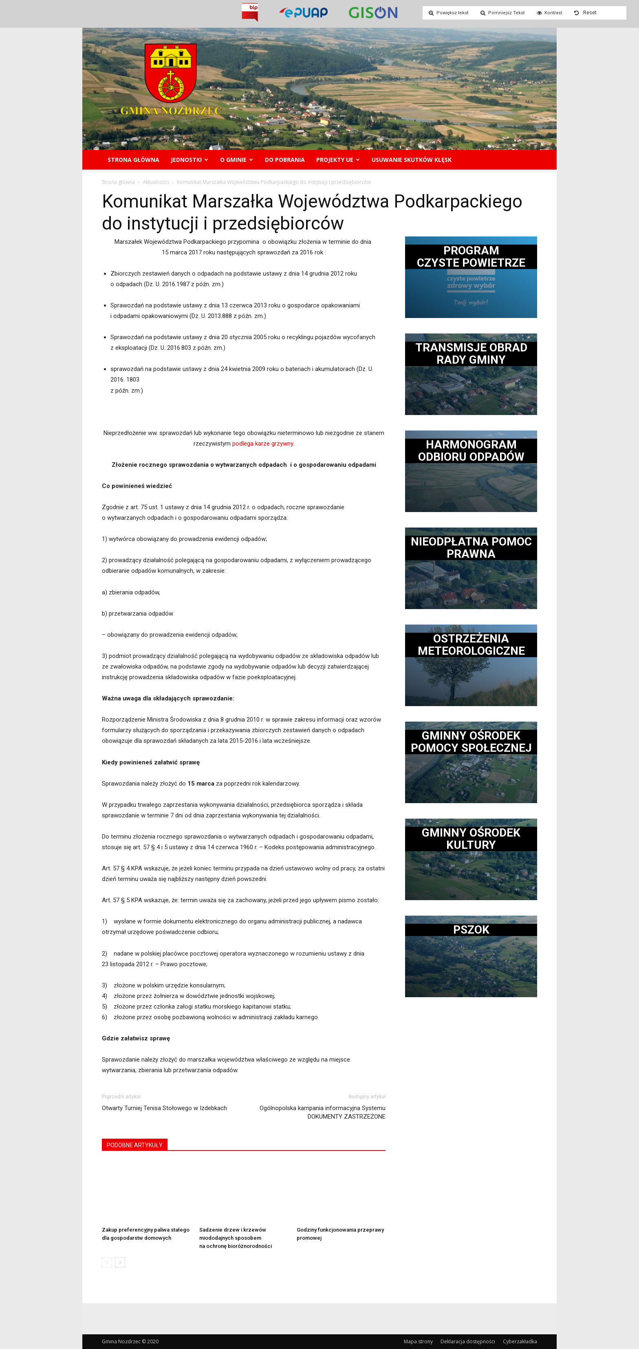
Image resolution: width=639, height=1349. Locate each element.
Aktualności (156, 182)
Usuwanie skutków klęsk (412, 159)
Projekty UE (338, 159)
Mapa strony (418, 1341)
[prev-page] (107, 1262)
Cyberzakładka (520, 1341)
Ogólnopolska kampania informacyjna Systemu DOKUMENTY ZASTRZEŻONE (323, 1112)
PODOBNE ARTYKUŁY (135, 1145)
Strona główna (133, 159)
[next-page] (120, 1262)
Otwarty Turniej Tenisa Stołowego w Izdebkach (164, 1108)
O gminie (236, 159)
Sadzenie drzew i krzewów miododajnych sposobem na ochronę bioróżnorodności (235, 1238)
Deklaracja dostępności (468, 1341)
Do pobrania (285, 159)
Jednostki (189, 159)
